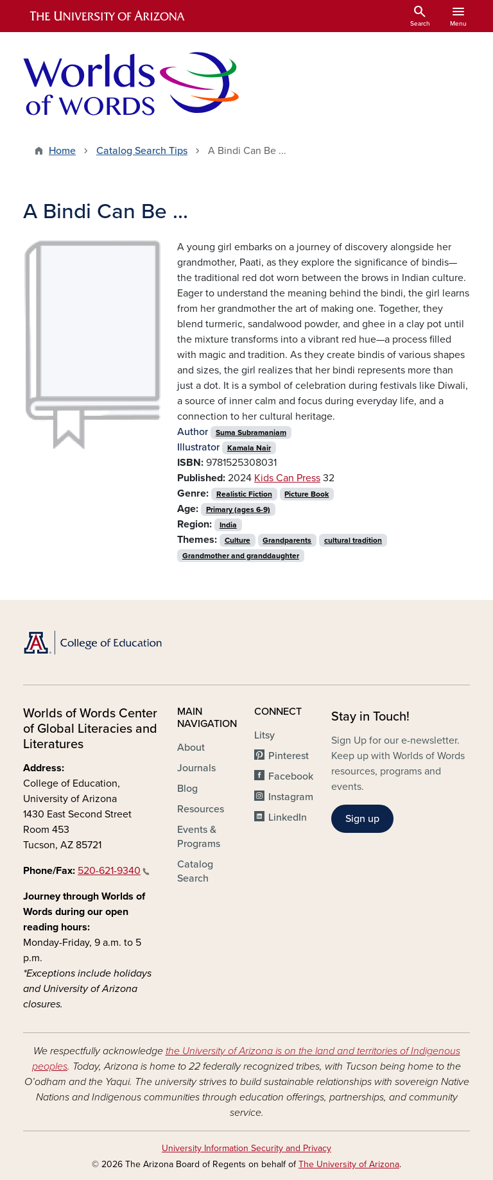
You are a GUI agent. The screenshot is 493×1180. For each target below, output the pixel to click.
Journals (196, 768)
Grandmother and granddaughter (240, 555)
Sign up (362, 818)
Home (62, 150)
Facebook (290, 776)
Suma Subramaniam (251, 432)
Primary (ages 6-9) (238, 509)
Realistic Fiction (244, 494)
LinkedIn (287, 817)
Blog (187, 788)
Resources (200, 809)
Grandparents (287, 540)
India (228, 524)
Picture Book (306, 494)
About (191, 747)
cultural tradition (353, 540)
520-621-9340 (114, 870)
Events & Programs (198, 836)
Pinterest (288, 755)
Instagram (290, 797)
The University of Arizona (348, 1164)
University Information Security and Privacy (246, 1148)
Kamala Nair (249, 447)
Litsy (264, 735)
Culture (237, 540)
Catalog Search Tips (141, 150)
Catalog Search (195, 871)
